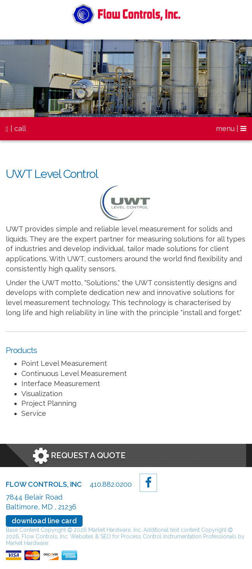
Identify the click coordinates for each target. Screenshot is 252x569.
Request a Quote (79, 456)
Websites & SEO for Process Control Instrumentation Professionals (154, 536)
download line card (44, 521)
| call (16, 128)
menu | (231, 128)
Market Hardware (27, 543)
